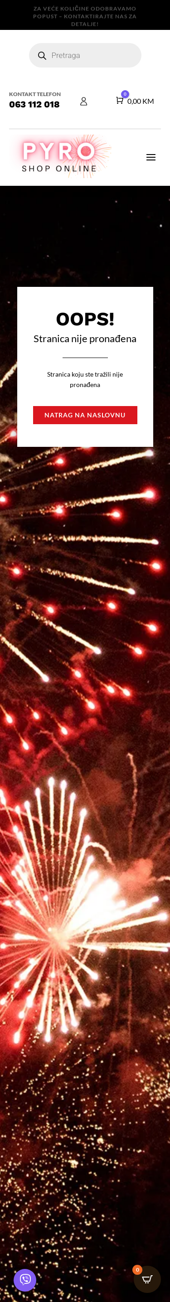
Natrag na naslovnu (85, 415)
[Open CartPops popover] (147, 1279)
